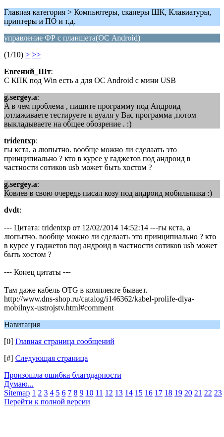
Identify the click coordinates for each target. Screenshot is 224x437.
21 (198, 393)
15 (139, 393)
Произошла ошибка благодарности (62, 375)
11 (99, 393)
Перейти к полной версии (47, 401)
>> (36, 54)
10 (89, 393)
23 (218, 393)
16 (149, 393)
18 (168, 393)
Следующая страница (51, 358)
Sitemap (17, 393)
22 (208, 393)
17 (159, 393)
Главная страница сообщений (64, 341)
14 (129, 393)
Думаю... (19, 384)
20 (188, 393)
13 (119, 393)
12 (109, 393)
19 (178, 393)
